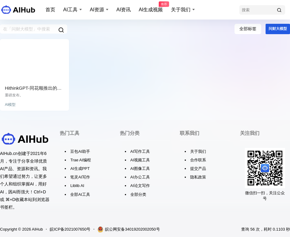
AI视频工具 (140, 160)
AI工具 (70, 9)
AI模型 (10, 104)
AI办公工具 (140, 177)
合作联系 (198, 160)
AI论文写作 (140, 185)
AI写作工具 (140, 151)
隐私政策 (198, 177)
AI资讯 (123, 9)
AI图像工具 (140, 168)
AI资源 (97, 9)
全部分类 (138, 194)
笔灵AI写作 (80, 177)
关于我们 (180, 9)
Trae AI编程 (80, 160)
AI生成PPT (80, 168)
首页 (50, 9)
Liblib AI (77, 185)
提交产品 (198, 168)
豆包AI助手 (80, 151)
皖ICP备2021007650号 (70, 229)
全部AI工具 (80, 194)
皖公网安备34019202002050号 (128, 229)
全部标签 (247, 28)
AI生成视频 (151, 7)
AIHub (37, 229)
